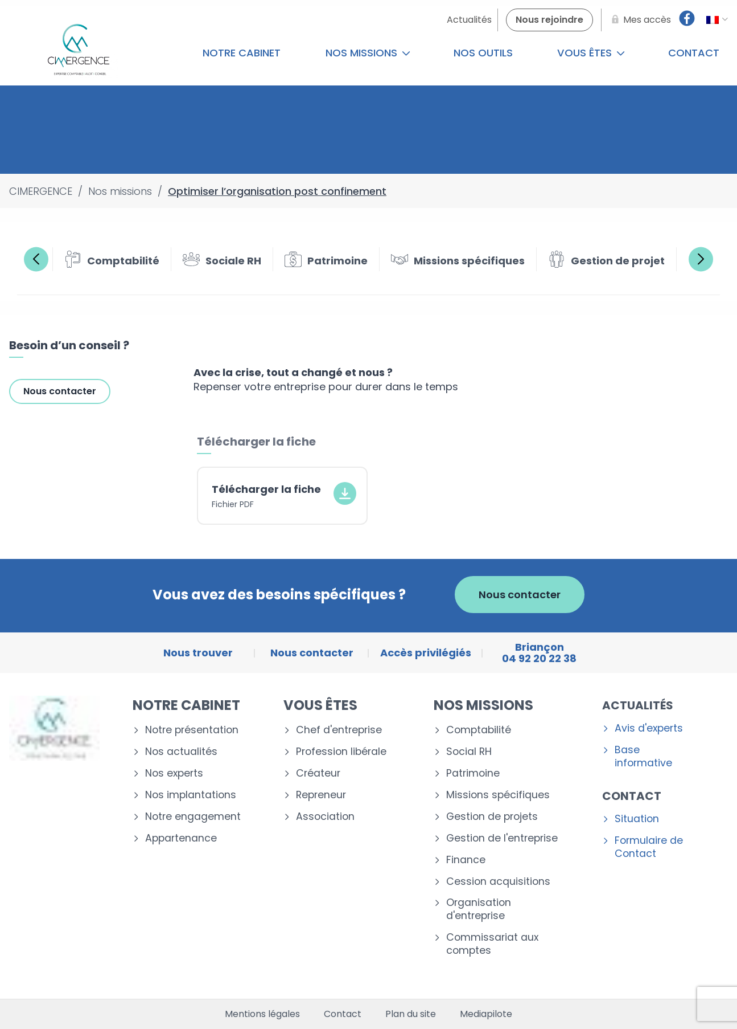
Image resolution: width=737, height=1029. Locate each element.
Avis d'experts (649, 728)
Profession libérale (341, 751)
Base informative (643, 757)
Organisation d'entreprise (478, 909)
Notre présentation (191, 730)
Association (325, 816)
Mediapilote (486, 1014)
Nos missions (368, 53)
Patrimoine (473, 773)
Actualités (637, 705)
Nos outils (483, 53)
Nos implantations (190, 795)
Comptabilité (478, 730)
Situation (637, 819)
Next (701, 259)
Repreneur (321, 795)
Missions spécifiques (498, 795)
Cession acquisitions (498, 881)
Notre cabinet (242, 53)
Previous (36, 259)
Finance (465, 860)
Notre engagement (193, 816)
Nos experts (174, 773)
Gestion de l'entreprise (502, 838)
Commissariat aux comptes (492, 944)
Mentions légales (262, 1014)
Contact (631, 796)
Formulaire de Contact (649, 847)
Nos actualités (181, 751)
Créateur (318, 773)
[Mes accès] (639, 20)
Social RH (469, 751)
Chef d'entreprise (339, 730)
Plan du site (410, 1014)
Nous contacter (59, 391)
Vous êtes (591, 53)
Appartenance (181, 838)
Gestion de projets (492, 816)
